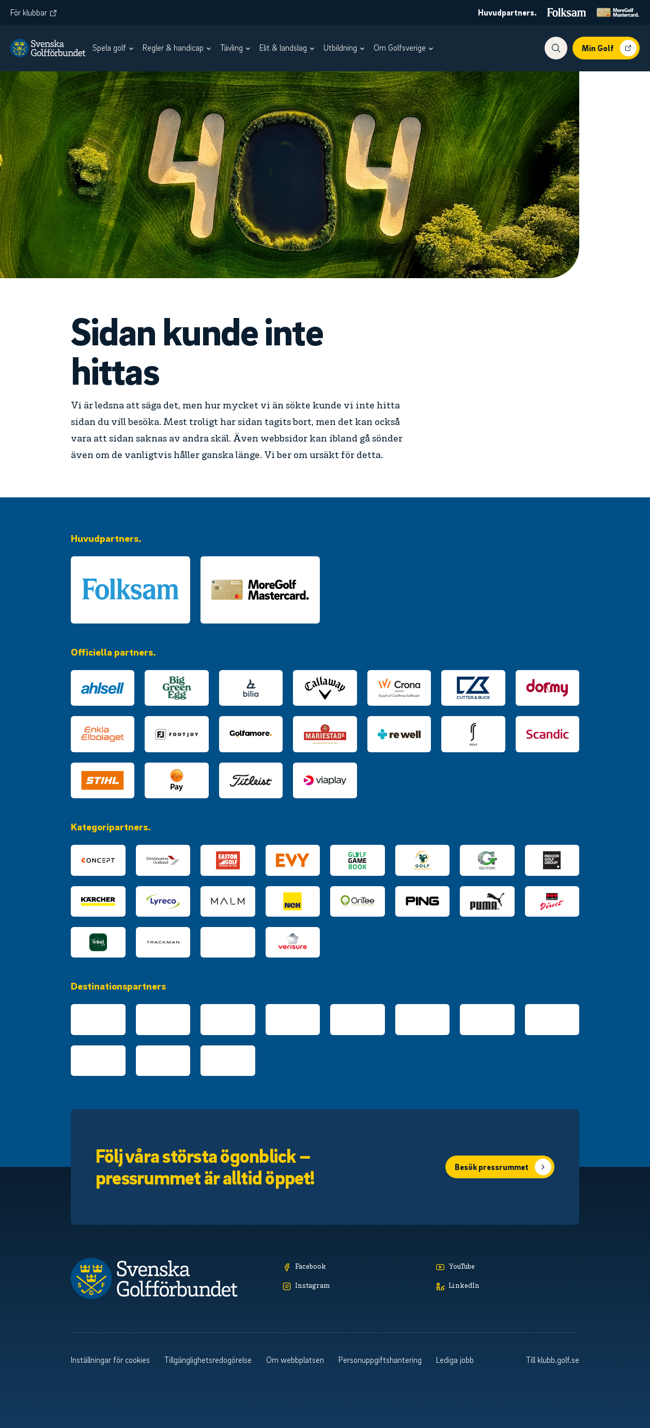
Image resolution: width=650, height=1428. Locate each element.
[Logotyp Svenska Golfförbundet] (47, 48)
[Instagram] (354, 1286)
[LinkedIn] (507, 1286)
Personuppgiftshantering (380, 1360)
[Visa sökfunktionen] (556, 48)
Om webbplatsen (295, 1360)
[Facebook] (354, 1267)
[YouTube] (507, 1267)
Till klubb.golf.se (552, 1360)
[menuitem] (114, 48)
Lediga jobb (455, 1360)
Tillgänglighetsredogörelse (208, 1360)
